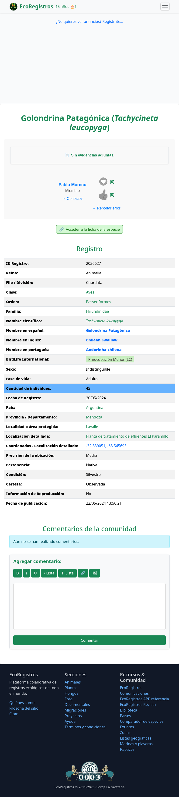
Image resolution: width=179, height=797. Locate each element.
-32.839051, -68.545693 (106, 445)
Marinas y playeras (136, 743)
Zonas (125, 732)
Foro (68, 698)
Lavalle (92, 426)
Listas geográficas (135, 738)
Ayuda (70, 721)
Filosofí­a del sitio (23, 708)
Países (125, 715)
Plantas (71, 687)
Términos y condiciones (85, 727)
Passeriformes (98, 301)
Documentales (77, 704)
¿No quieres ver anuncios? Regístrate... (89, 21)
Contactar (72, 199)
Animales (73, 682)
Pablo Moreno (72, 184)
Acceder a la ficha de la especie (89, 229)
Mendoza (94, 417)
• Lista (49, 573)
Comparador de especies (141, 721)
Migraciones (75, 710)
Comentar (89, 640)
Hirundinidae (97, 311)
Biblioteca (128, 710)
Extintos (127, 727)
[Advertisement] (89, 68)
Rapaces (127, 749)
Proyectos (73, 715)
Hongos (71, 693)
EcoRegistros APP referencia (144, 698)
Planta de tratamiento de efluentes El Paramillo (127, 436)
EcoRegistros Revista (138, 704)
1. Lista (67, 573)
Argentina (94, 407)
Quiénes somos (22, 702)
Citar (13, 713)
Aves (90, 292)
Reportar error (106, 208)
